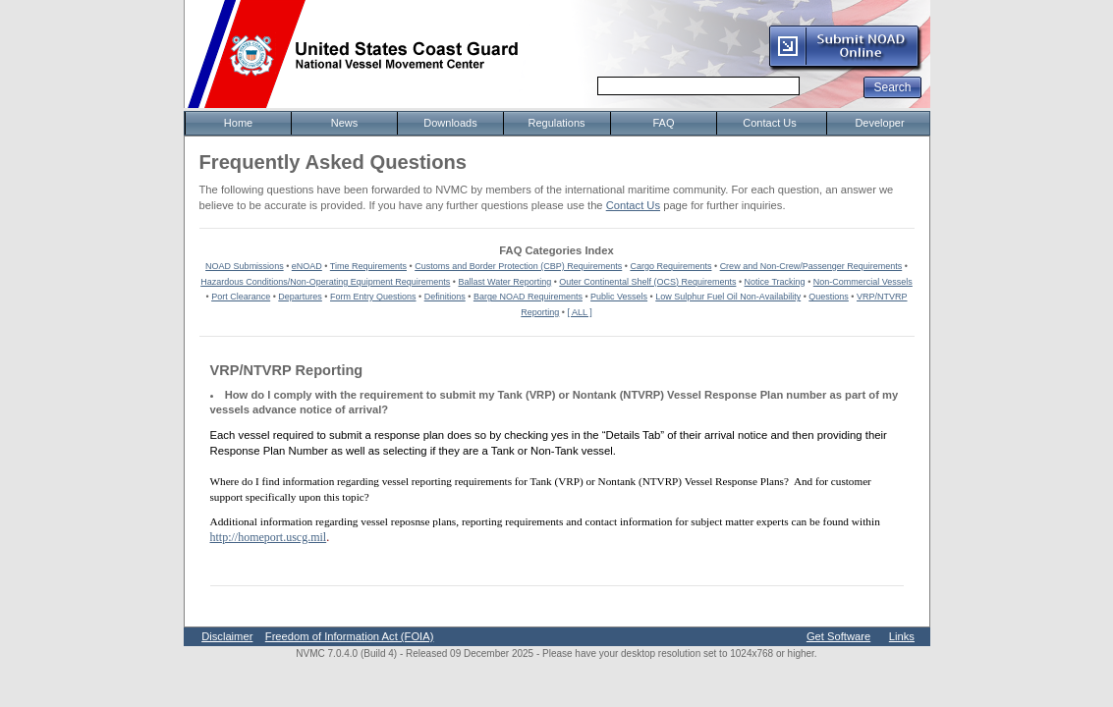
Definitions (445, 296)
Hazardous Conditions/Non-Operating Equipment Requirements (325, 282)
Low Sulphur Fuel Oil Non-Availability (728, 296)
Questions (828, 296)
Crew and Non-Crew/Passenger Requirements (811, 266)
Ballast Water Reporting (504, 282)
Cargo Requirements (670, 266)
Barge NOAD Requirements (528, 296)
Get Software (838, 636)
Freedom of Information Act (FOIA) (349, 636)
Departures (300, 296)
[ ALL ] (580, 312)
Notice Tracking (775, 282)
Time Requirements (368, 266)
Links (902, 636)
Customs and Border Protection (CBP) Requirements (518, 266)
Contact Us (633, 205)
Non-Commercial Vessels (863, 282)
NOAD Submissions (244, 266)
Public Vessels (618, 296)
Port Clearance (240, 296)
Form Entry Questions (373, 296)
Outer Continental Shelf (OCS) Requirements (647, 282)
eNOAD (307, 266)
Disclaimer (226, 636)
